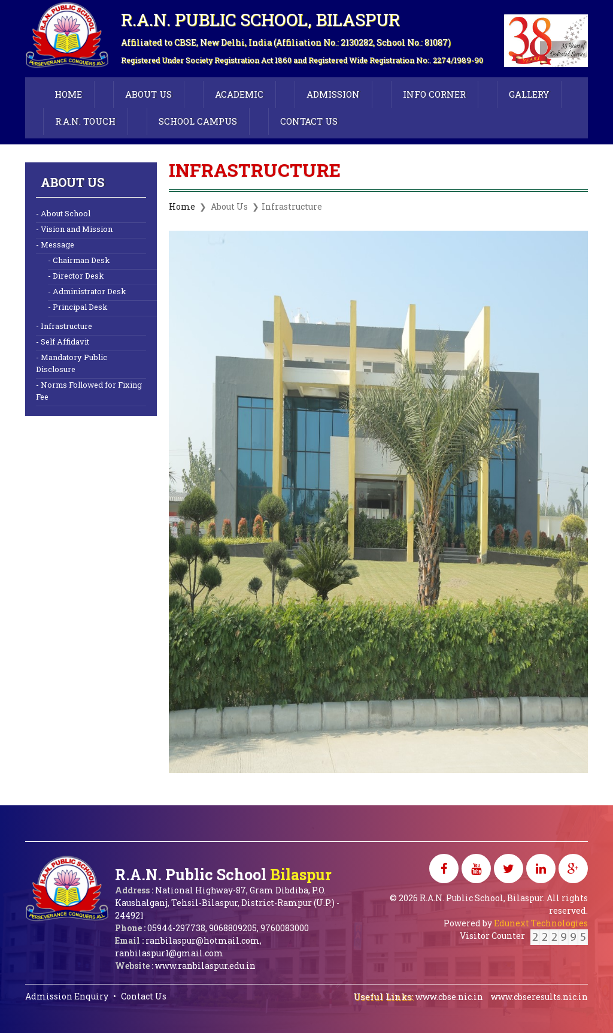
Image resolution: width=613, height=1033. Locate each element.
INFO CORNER (434, 94)
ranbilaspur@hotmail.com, (203, 940)
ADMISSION (333, 94)
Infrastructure (66, 326)
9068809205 (233, 928)
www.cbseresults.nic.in (539, 996)
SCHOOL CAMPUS (198, 121)
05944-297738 (176, 928)
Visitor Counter (524, 935)
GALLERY (529, 94)
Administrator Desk (89, 291)
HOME (68, 94)
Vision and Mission (77, 228)
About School (65, 213)
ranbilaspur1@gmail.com (169, 953)
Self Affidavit (65, 341)
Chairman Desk (81, 260)
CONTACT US (309, 121)
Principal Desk (80, 306)
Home (182, 206)
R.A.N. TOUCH (85, 121)
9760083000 (284, 928)
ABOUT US (148, 94)
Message (57, 244)
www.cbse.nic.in (450, 996)
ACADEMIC (239, 94)
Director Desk (78, 275)
